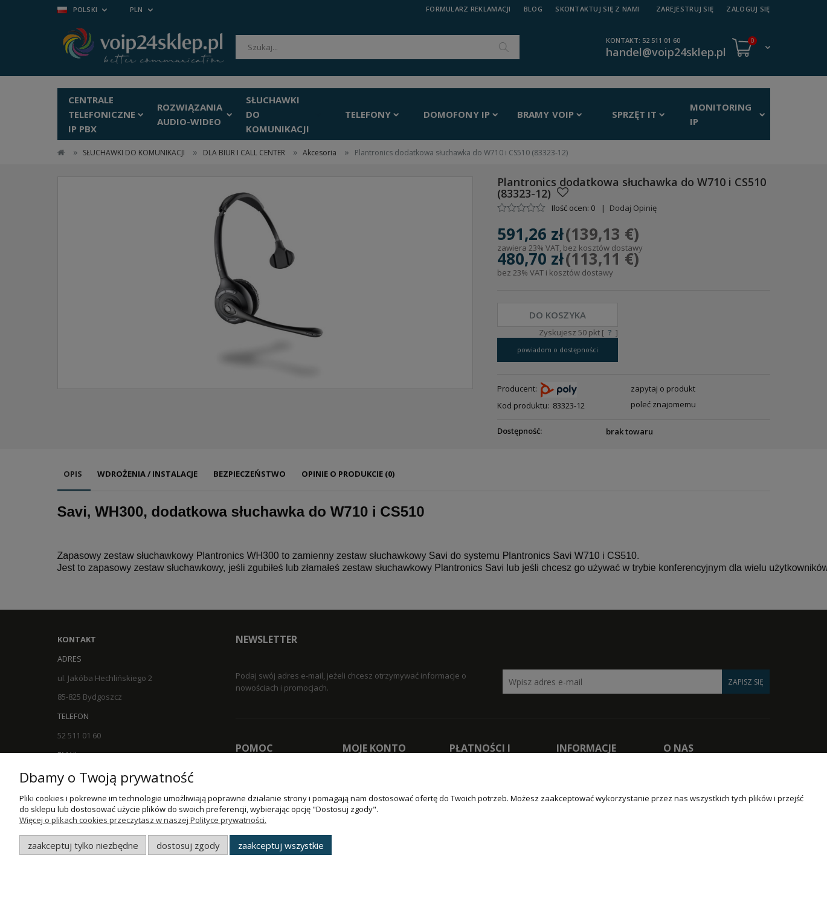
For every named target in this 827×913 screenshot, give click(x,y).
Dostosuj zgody (187, 845)
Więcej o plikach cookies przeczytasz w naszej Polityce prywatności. (142, 820)
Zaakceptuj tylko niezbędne (83, 845)
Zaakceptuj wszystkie (281, 845)
